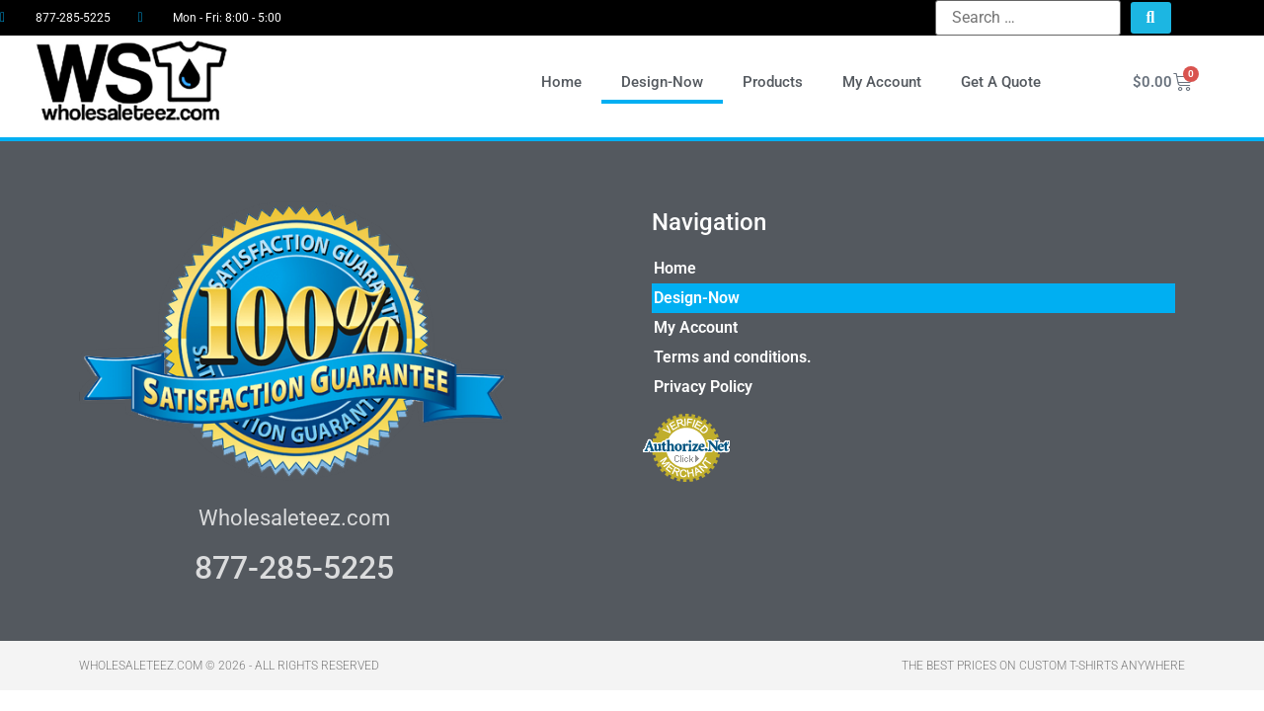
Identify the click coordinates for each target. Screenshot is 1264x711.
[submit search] (1151, 18)
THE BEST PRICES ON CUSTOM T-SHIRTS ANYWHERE (1043, 665)
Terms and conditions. (733, 357)
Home (561, 82)
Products (773, 82)
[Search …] (1027, 18)
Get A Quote (1001, 82)
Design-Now (662, 82)
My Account (881, 82)
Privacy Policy (703, 386)
